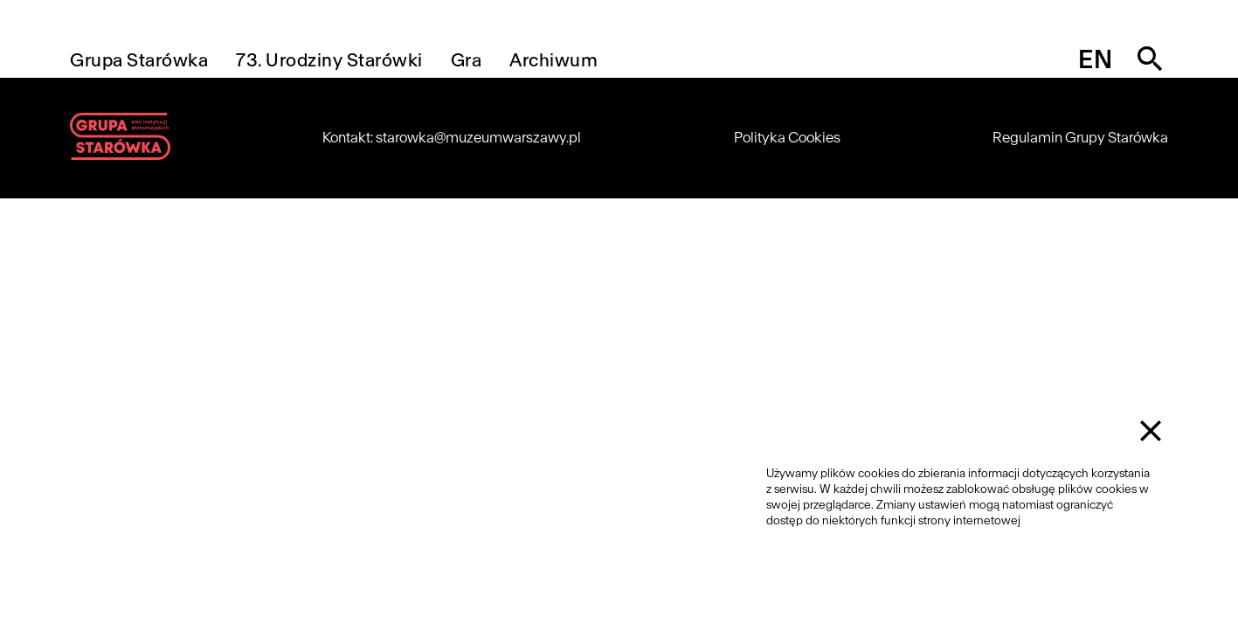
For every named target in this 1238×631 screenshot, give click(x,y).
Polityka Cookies (787, 137)
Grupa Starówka (139, 60)
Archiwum (553, 60)
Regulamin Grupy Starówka (1080, 137)
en (1095, 59)
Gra (466, 60)
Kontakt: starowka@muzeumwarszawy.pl (451, 137)
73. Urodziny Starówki (329, 60)
